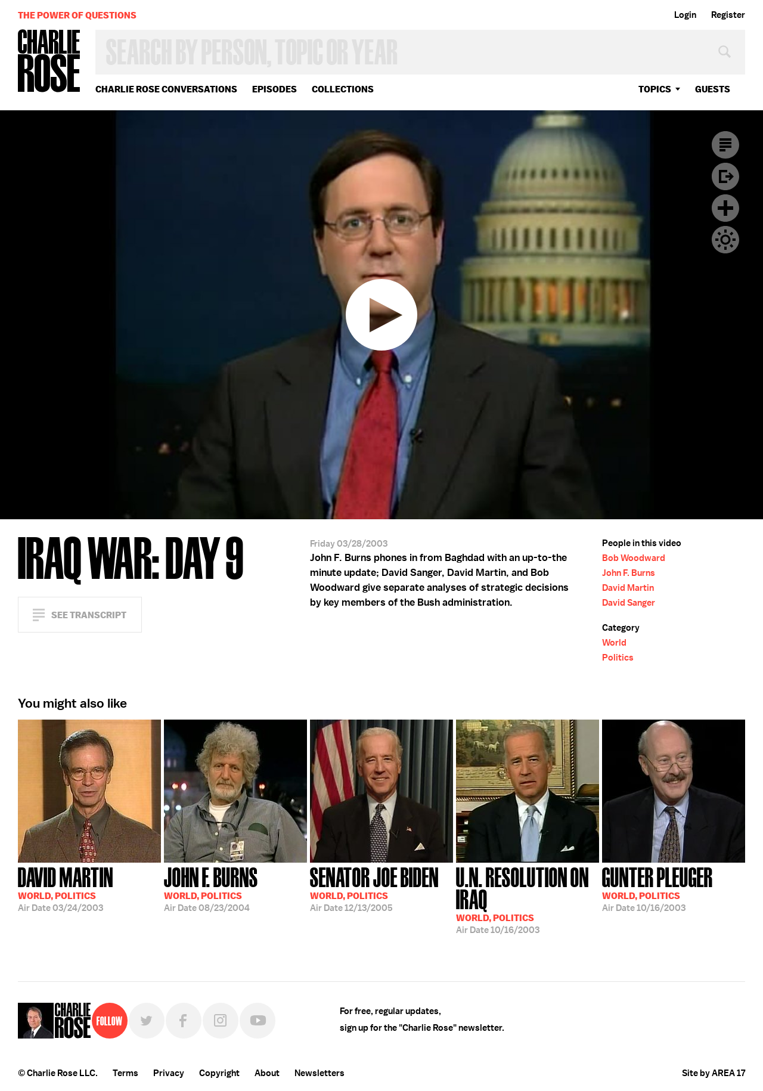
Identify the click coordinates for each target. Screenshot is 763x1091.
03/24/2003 (65, 888)
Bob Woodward (633, 558)
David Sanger (628, 603)
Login (685, 15)
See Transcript (88, 615)
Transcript (725, 145)
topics (654, 89)
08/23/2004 (211, 888)
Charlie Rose (49, 61)
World (614, 643)
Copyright (219, 1073)
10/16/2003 (527, 899)
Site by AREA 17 (713, 1073)
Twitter (147, 1021)
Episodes (274, 89)
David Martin (628, 588)
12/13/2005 (374, 888)
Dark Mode (725, 239)
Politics (618, 658)
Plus (725, 208)
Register (728, 15)
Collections (343, 89)
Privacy (168, 1073)
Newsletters (319, 1073)
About (267, 1073)
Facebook (183, 1021)
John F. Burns (628, 573)
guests (712, 89)
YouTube (257, 1021)
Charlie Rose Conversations (166, 89)
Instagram (220, 1021)
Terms (125, 1073)
